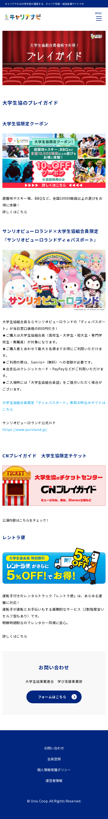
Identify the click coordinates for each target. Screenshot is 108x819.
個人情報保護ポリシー (54, 769)
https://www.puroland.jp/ (24, 429)
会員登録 (54, 758)
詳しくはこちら (14, 211)
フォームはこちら (52, 696)
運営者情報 (54, 780)
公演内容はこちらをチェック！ (25, 520)
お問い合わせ (54, 748)
